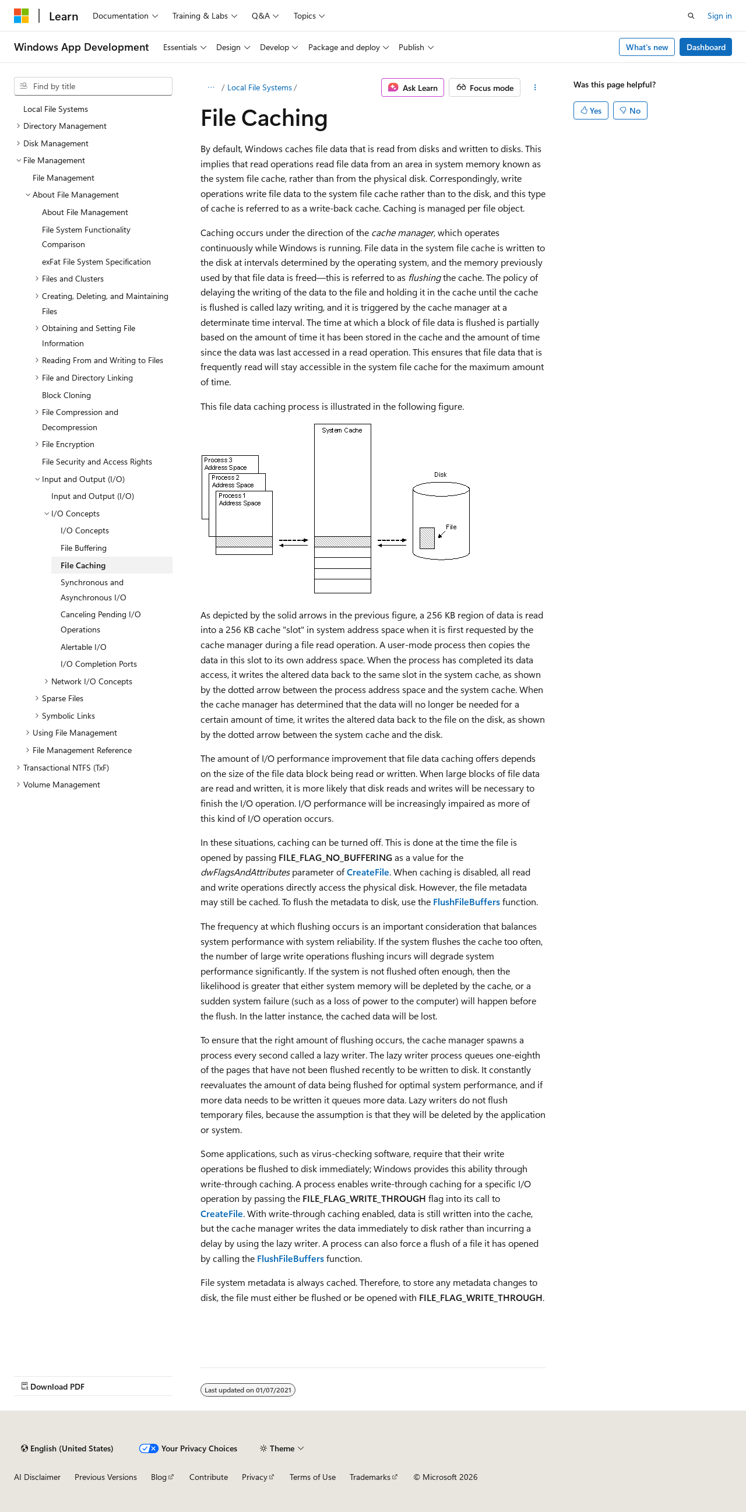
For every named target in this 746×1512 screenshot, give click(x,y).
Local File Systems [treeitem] (55, 108)
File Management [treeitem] (63, 177)
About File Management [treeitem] (85, 211)
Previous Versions (106, 1476)
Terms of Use (313, 1476)
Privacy (255, 1476)
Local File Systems (259, 87)
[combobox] (93, 86)
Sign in (720, 15)
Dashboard (706, 46)
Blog (159, 1476)
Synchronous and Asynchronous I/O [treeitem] (93, 589)
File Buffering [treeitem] (84, 547)
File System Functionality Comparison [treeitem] (86, 237)
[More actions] (535, 87)
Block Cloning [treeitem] (66, 394)
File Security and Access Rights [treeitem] (97, 461)
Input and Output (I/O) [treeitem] (92, 495)
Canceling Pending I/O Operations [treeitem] (101, 622)
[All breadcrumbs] (210, 87)
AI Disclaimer (37, 1476)
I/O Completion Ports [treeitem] (99, 663)
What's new (647, 46)
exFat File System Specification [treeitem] (96, 261)
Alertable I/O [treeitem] (84, 646)
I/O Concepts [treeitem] (85, 530)
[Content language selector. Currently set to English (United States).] (67, 1448)
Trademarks (370, 1476)
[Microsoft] (21, 15)
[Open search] (691, 15)
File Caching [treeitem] (83, 565)
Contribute (208, 1476)
